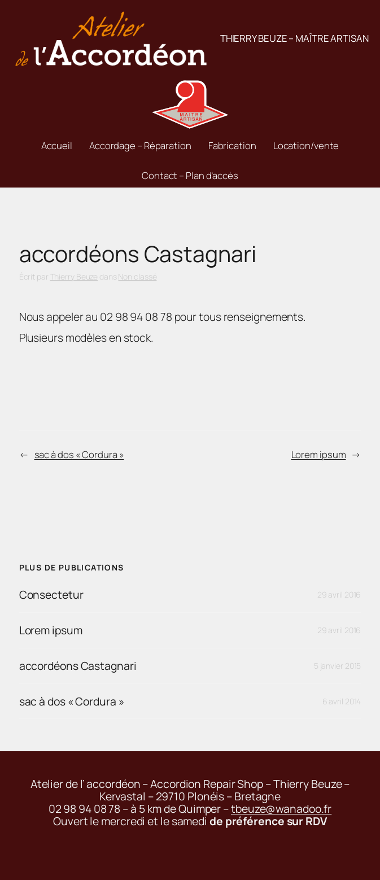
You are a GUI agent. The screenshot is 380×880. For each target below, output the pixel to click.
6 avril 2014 (341, 701)
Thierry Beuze (74, 276)
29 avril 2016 (339, 594)
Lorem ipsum (318, 454)
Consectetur (51, 595)
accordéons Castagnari (78, 666)
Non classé (137, 276)
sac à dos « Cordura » (79, 454)
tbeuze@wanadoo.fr (281, 808)
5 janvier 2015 (337, 665)
